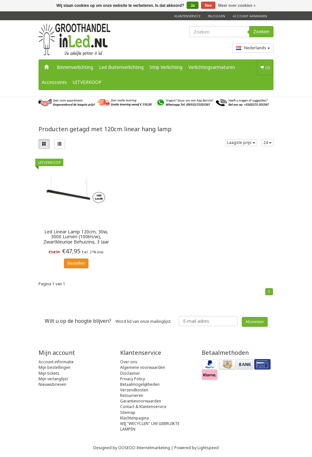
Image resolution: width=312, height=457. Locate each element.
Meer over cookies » (237, 5)
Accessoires (54, 82)
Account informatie (56, 362)
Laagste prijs (241, 142)
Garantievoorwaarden (140, 401)
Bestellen (76, 263)
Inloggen (216, 16)
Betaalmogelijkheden (140, 384)
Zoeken (261, 31)
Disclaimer (130, 373)
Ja (192, 5)
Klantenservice (187, 16)
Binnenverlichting (75, 67)
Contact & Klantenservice (143, 406)
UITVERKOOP (87, 82)
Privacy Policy (132, 379)
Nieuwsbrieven (52, 384)
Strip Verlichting (165, 67)
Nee (208, 5)
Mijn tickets (49, 373)
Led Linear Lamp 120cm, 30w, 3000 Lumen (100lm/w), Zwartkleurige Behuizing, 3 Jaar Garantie (76, 236)
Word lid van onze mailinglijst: (108, 320)
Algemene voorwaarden (142, 367)
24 (267, 142)
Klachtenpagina (134, 418)
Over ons (128, 362)
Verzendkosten (134, 390)
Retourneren (131, 395)
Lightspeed (208, 447)
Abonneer (254, 321)
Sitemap (127, 412)
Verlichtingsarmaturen (211, 67)
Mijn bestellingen (54, 367)
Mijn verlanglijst (53, 379)
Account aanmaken (250, 16)
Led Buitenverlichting (121, 67)
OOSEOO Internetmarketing (144, 447)
